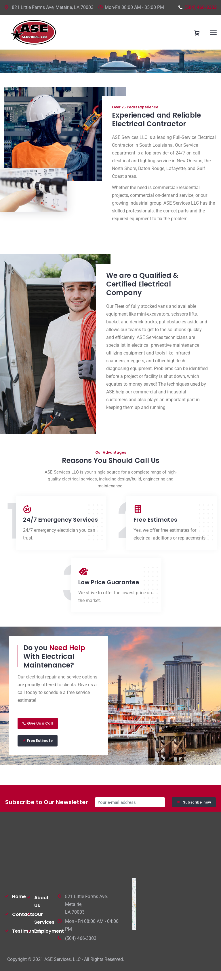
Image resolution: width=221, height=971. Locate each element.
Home (19, 896)
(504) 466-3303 (197, 7)
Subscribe (194, 802)
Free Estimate (37, 740)
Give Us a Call (37, 723)
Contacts (23, 914)
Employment (49, 931)
